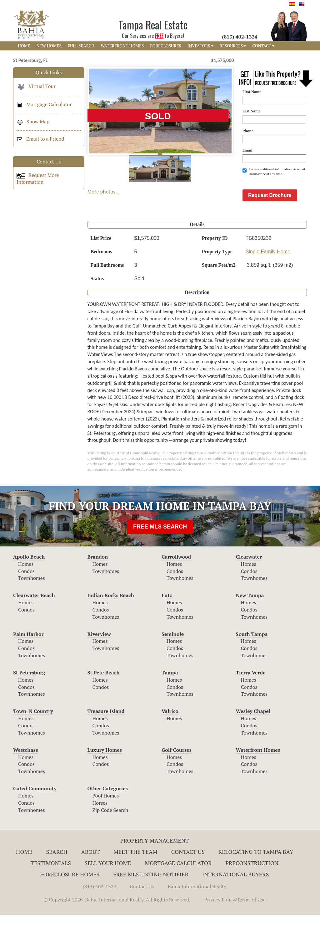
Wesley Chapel (253, 735)
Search (56, 876)
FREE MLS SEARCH (160, 551)
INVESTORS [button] (200, 46)
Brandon (98, 581)
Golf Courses (177, 774)
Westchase (25, 774)
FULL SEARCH (81, 46)
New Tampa (250, 619)
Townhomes (31, 602)
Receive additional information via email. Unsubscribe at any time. (274, 171)
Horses (100, 827)
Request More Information (38, 179)
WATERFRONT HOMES (122, 46)
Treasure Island (106, 735)
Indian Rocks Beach (111, 619)
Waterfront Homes (258, 774)
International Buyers (235, 898)
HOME (24, 46)
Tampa (170, 697)
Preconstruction (251, 887)
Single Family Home (268, 276)
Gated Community (35, 812)
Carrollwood (176, 581)
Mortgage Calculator (44, 104)
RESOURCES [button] (233, 46)
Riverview (99, 658)
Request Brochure (270, 219)
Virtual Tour (36, 86)
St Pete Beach (104, 697)
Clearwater (249, 581)
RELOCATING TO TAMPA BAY (255, 876)
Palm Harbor (28, 658)
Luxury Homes (105, 774)
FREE (159, 35)
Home (24, 876)
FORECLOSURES (165, 46)
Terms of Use (251, 924)
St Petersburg (29, 697)
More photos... (104, 191)
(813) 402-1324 (99, 910)
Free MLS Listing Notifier (150, 898)
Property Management (154, 865)
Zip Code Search (110, 834)
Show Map (33, 121)
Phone (247, 130)
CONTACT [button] (263, 46)
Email (247, 150)
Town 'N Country (33, 735)
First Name (251, 91)
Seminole (173, 658)
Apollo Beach (29, 581)
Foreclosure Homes (70, 898)
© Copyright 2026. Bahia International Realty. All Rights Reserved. (116, 924)
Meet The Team (135, 876)
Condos (26, 595)
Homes (25, 588)
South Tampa (252, 658)
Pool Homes (105, 820)
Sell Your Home (108, 887)
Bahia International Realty (197, 910)
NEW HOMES (48, 46)
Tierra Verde (251, 697)
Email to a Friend (40, 138)
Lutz (167, 619)
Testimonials (51, 887)
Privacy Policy (219, 924)
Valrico (170, 735)
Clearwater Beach (34, 619)
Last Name (251, 111)
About (90, 876)
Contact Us (188, 876)
